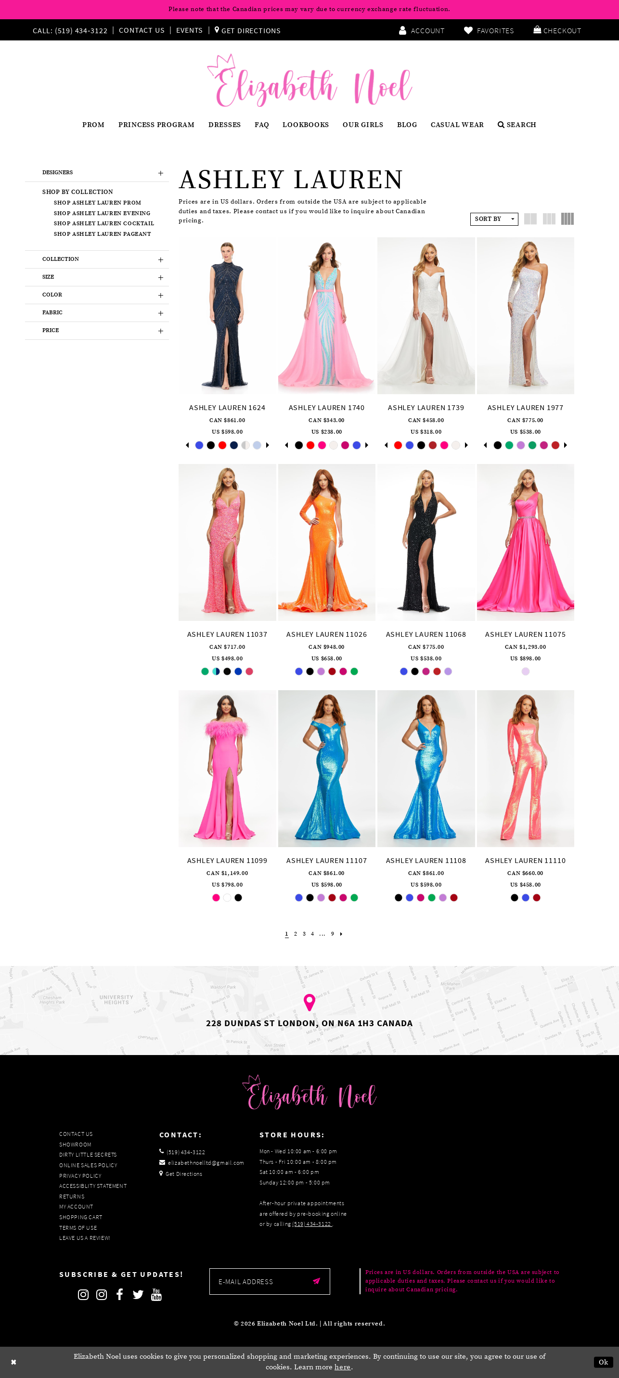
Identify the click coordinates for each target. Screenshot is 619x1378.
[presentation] (227, 315)
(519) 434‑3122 (312, 1223)
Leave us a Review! (85, 1237)
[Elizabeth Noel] (310, 80)
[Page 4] (312, 934)
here (343, 1367)
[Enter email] (269, 1281)
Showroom (75, 1144)
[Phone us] (69, 29)
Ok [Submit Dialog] (604, 1362)
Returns (71, 1196)
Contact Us (142, 30)
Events (189, 30)
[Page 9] (333, 934)
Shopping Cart (81, 1217)
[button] (557, 29)
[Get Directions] (248, 29)
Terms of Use (78, 1227)
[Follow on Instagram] (83, 1295)
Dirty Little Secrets (88, 1154)
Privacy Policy (80, 1175)
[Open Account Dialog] (421, 29)
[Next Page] (343, 934)
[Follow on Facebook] (120, 1295)
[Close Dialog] (14, 1362)
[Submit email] (316, 1281)
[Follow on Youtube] (156, 1295)
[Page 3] (303, 934)
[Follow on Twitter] (138, 1295)
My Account (76, 1206)
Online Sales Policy (88, 1165)
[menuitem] (72, 29)
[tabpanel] (199, 445)
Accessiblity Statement (93, 1185)
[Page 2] (294, 934)
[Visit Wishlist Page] (489, 29)
